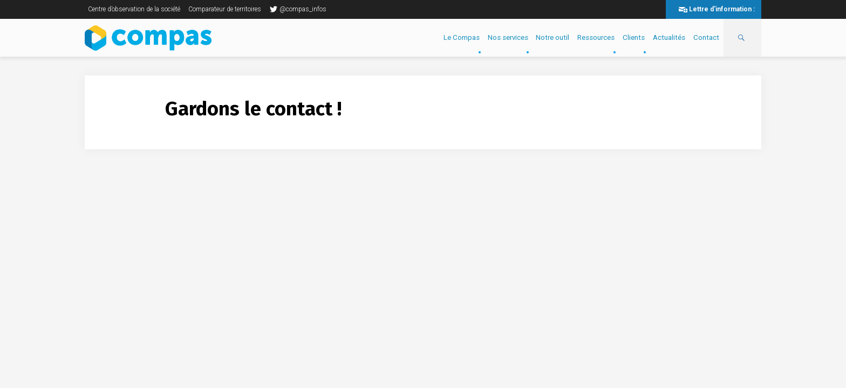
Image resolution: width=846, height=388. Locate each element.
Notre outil (552, 37)
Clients (634, 37)
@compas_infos (297, 9)
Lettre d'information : (722, 9)
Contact (706, 37)
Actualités (669, 37)
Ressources (596, 37)
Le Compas (462, 37)
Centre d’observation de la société (134, 9)
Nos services (508, 37)
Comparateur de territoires (224, 9)
